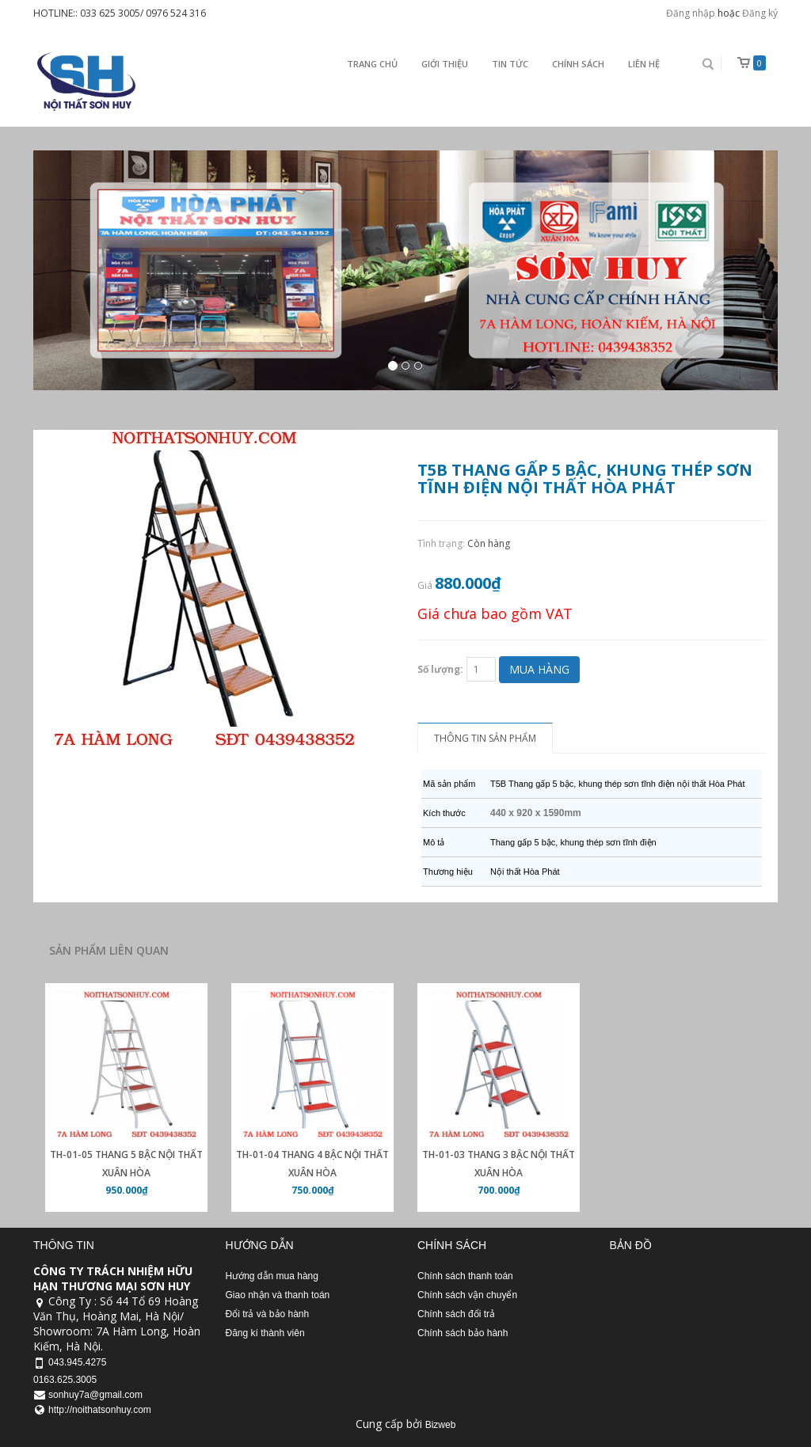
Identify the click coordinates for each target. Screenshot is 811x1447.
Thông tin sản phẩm (485, 738)
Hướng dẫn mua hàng (272, 1276)
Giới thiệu (444, 64)
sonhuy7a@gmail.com (95, 1394)
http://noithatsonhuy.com (99, 1409)
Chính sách (578, 64)
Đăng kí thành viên (265, 1333)
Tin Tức (510, 64)
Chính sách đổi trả (456, 1314)
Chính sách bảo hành (462, 1333)
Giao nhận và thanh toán (278, 1295)
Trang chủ (372, 64)
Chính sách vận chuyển (467, 1295)
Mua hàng (539, 669)
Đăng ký (760, 13)
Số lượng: (440, 669)
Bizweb (440, 1424)
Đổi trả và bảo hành (268, 1314)
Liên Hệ (644, 64)
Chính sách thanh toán (465, 1276)
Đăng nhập (690, 13)
